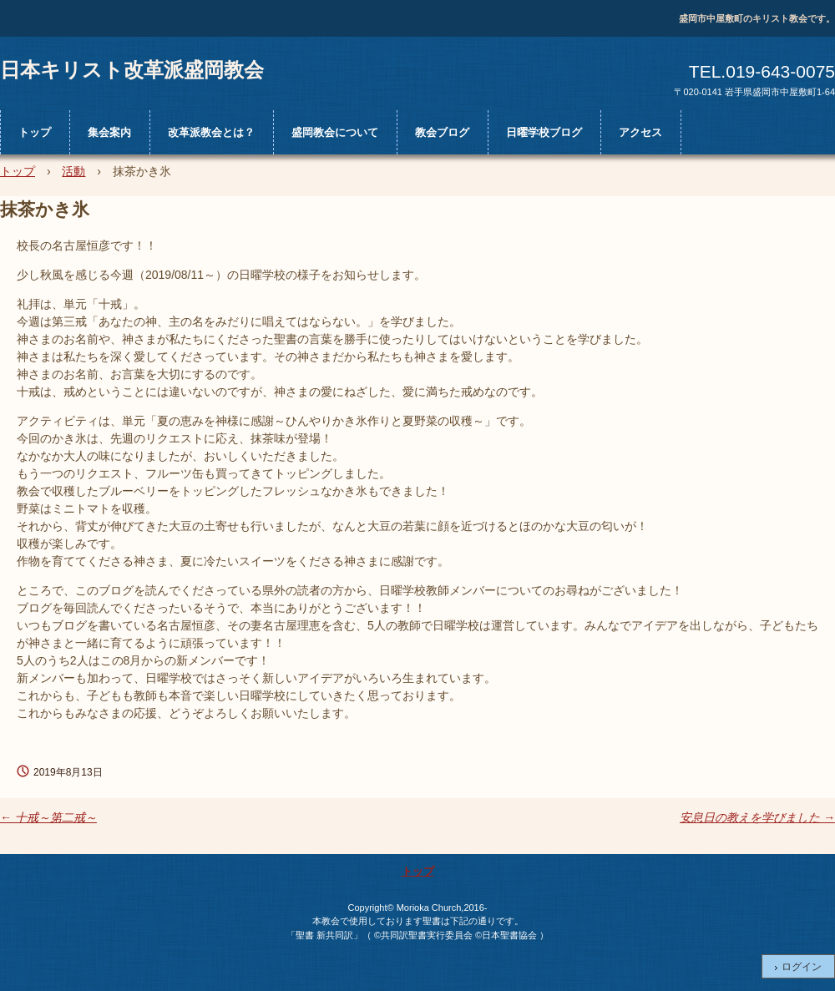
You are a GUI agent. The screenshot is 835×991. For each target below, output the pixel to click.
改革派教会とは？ (211, 132)
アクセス (640, 132)
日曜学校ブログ (544, 132)
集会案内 (109, 132)
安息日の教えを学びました (757, 817)
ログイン (802, 967)
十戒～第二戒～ (48, 817)
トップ (34, 132)
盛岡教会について (334, 132)
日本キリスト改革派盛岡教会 (132, 69)
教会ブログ (442, 132)
